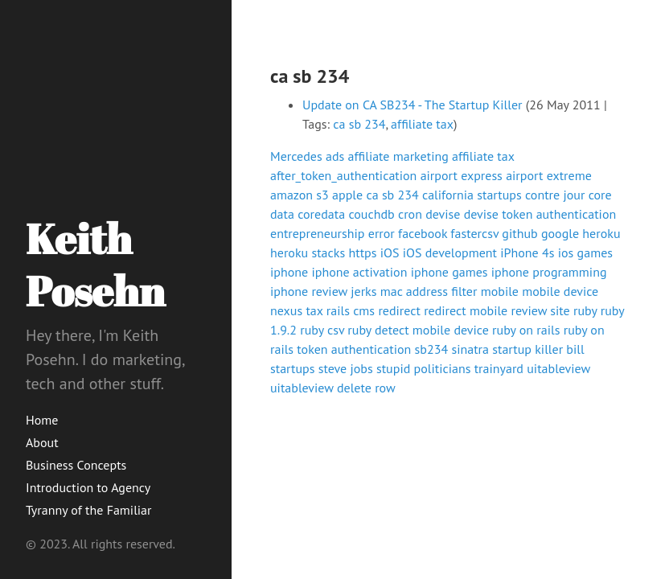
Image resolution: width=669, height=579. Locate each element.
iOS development (450, 252)
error (381, 233)
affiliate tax (422, 124)
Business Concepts (76, 465)
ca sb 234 (359, 124)
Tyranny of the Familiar (88, 510)
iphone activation (359, 272)
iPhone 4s (527, 252)
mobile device (560, 291)
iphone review (308, 291)
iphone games (449, 272)
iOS (390, 252)
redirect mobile (465, 310)
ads (335, 156)
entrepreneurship (317, 233)
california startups (472, 195)
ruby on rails (526, 330)
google (560, 233)
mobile (500, 291)
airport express (462, 175)
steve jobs (345, 368)
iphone (289, 272)
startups (292, 368)
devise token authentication (540, 214)
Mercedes (296, 156)
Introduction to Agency (88, 487)
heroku (601, 233)
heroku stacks (307, 252)
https (362, 252)
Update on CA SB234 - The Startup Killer (412, 104)
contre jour (555, 195)
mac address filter (429, 291)
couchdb (371, 214)
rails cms (350, 310)
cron (410, 214)
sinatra (470, 349)
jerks (363, 291)
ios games (585, 252)
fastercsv (474, 233)
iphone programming (549, 272)
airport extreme (549, 175)
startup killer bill (538, 349)
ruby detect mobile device (417, 330)
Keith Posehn (95, 264)
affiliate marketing (398, 156)
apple (347, 195)
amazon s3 (299, 195)
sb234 (432, 349)
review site (540, 310)
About (42, 442)
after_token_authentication (343, 175)
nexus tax (296, 310)
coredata (321, 214)
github (519, 233)
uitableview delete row (333, 388)
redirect (399, 310)
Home (42, 420)
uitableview (558, 368)
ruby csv (322, 330)
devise (442, 214)
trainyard (498, 368)
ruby (585, 310)
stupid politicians (423, 368)
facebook (422, 233)
